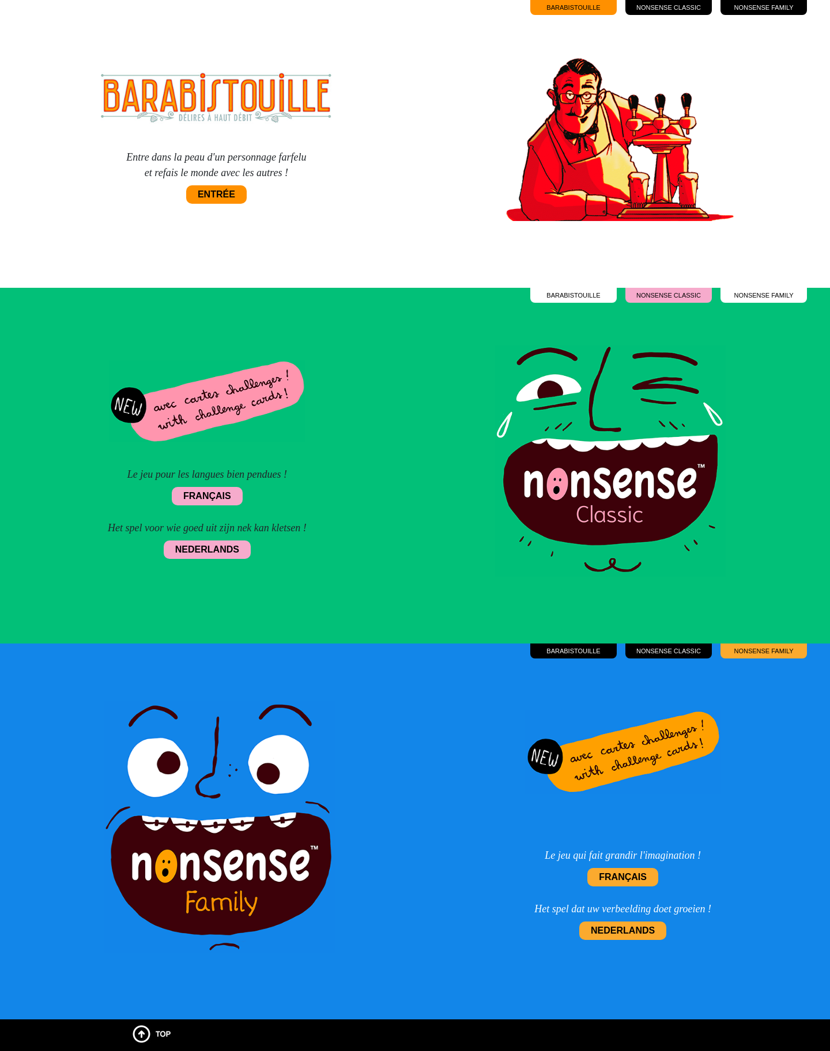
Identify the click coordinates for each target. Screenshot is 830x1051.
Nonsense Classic (668, 7)
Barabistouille (573, 7)
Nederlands (207, 549)
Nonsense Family (763, 7)
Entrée (216, 194)
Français (207, 496)
